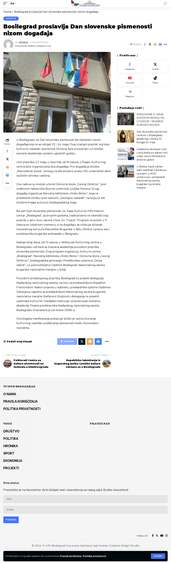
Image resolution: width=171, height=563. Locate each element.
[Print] (160, 44)
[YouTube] (161, 535)
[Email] (155, 44)
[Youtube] (129, 80)
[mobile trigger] (6, 3)
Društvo (11, 18)
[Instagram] (166, 535)
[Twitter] (155, 66)
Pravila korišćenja (70, 556)
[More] (165, 44)
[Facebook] (129, 66)
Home (7, 11)
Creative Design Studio (124, 545)
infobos (23, 42)
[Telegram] (129, 93)
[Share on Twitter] (149, 44)
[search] (165, 3)
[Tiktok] (155, 80)
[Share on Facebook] (144, 44)
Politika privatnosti (94, 556)
